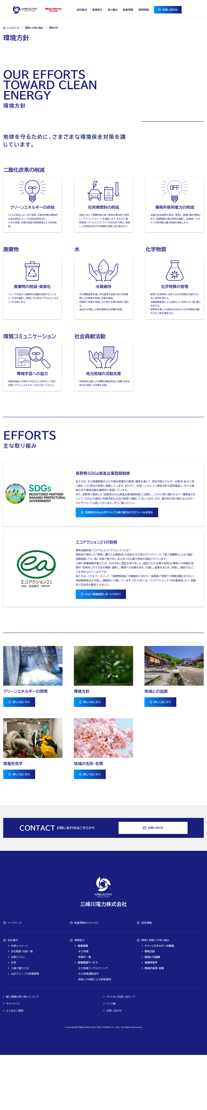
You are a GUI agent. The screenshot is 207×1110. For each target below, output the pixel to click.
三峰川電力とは (20, 1023)
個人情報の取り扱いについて (22, 1052)
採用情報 (143, 9)
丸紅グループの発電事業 (25, 1028)
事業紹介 (97, 9)
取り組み (113, 9)
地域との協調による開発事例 (94, 1034)
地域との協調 (152, 1012)
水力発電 (83, 1006)
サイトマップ (13, 1058)
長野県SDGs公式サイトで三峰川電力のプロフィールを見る (119, 567)
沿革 (13, 1017)
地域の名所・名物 (154, 1023)
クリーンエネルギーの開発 (159, 1001)
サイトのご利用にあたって (121, 1052)
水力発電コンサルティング (93, 1023)
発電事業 (83, 1001)
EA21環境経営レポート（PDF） (103, 649)
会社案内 (82, 9)
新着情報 (128, 9)
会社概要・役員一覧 (22, 1006)
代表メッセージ (19, 1001)
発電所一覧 (84, 1012)
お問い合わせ (170, 9)
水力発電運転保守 (88, 1028)
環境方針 (150, 1006)
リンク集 (111, 1058)
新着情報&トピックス (86, 978)
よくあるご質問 (14, 1065)
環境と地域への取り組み (155, 995)
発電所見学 (151, 1017)
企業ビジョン (18, 1012)
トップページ (13, 28)
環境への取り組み (34, 28)
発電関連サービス (88, 1017)
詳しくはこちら (21, 757)
